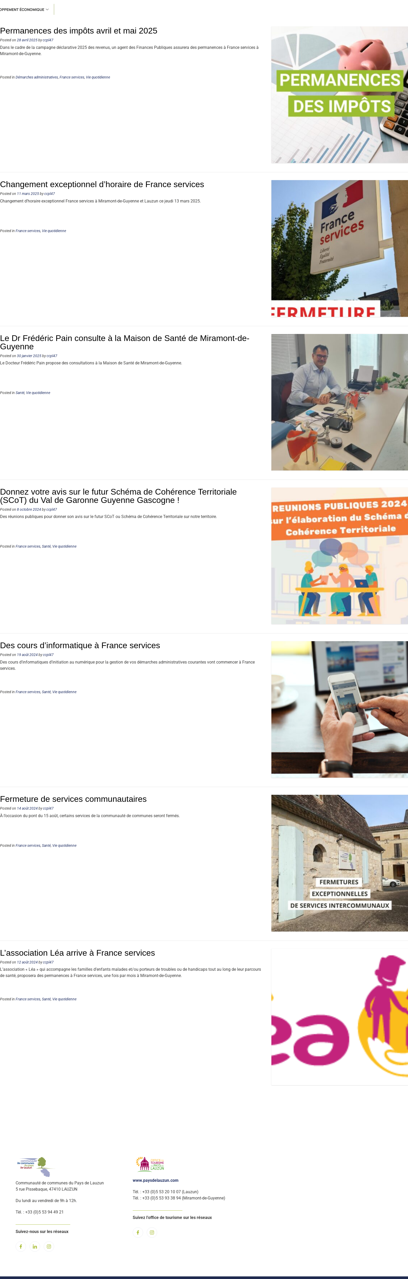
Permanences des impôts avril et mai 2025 (78, 30)
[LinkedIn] (35, 1246)
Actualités (53, 9)
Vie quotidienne (98, 77)
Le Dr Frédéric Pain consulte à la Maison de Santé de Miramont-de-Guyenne (125, 342)
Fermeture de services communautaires (73, 799)
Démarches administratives (37, 77)
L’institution (88, 9)
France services (229, 9)
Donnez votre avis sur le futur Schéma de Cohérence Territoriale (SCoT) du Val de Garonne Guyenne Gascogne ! (118, 496)
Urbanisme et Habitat (181, 9)
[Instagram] (49, 1246)
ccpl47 (48, 40)
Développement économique (361, 9)
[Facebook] (21, 1246)
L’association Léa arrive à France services (77, 952)
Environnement (130, 9)
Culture (281, 9)
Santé (259, 9)
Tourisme (310, 9)
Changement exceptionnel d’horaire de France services (102, 184)
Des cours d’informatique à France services (80, 645)
